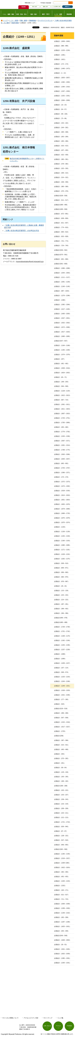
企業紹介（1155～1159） (62, 536)
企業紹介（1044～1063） (62, 273)
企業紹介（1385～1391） (62, 958)
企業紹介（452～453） (61, 876)
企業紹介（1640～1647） (62, 459)
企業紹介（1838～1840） (62, 41)
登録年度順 (15, 23)
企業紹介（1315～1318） (62, 722)
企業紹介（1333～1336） (62, 436)
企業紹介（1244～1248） (62, 681)
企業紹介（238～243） (61, 799)
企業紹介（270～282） (61, 758)
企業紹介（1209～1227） (62, 663)
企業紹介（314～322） (61, 177)
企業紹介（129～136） (61, 772)
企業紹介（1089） (60, 654)
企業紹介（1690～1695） (62, 336)
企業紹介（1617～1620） (62, 332)
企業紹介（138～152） (61, 835)
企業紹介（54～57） (61, 109)
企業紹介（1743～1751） (62, 418)
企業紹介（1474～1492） (62, 486)
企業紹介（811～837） (61, 223)
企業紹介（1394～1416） (62, 86)
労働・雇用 (23, 20)
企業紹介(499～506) (60, 209)
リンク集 (60, 1018)
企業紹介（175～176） (61, 477)
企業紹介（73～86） (61, 118)
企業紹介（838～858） (61, 218)
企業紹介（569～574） (61, 672)
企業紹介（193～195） (61, 776)
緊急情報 (24, 6)
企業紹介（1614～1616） (62, 495)
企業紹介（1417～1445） (62, 309)
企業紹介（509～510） (61, 563)
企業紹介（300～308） (61, 132)
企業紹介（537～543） (61, 840)
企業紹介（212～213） (61, 817)
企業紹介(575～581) (60, 254)
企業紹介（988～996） (61, 46)
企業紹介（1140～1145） (62, 286)
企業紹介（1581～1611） (62, 404)
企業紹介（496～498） (61, 713)
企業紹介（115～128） (61, 590)
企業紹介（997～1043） (62, 291)
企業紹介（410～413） (61, 145)
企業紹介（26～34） (61, 586)
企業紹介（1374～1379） (62, 354)
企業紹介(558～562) (60, 250)
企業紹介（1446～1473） (62, 68)
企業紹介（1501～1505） (62, 949)
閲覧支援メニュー (30, 2)
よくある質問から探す (56, 6)
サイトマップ (47, 1018)
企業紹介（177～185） (61, 699)
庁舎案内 (69, 1026)
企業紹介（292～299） (61, 917)
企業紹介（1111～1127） (62, 277)
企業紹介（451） (59, 763)
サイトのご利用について (10, 1018)
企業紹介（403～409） (61, 931)
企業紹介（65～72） (61, 377)
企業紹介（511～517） (61, 200)
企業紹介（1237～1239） (62, 649)
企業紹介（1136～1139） (62, 531)
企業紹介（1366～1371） (62, 472)
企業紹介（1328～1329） (62, 690)
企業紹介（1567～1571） (62, 441)
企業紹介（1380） (60, 300)
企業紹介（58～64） (61, 767)
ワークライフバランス (45, 20)
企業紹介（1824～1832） (62, 372)
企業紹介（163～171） (61, 890)
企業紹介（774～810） (61, 227)
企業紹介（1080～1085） (62, 545)
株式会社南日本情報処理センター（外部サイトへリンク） (27, 160)
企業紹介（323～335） (61, 168)
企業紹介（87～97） (61, 831)
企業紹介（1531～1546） (62, 695)
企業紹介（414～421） (61, 745)
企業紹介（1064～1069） (62, 100)
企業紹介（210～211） (61, 813)
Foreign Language (46, 2)
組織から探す (45, 6)
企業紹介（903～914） (61, 232)
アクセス (58, 1026)
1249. (6, 48)
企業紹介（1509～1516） (62, 368)
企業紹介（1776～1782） (62, 431)
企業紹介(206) (58, 736)
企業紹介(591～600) (60, 264)
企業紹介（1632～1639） (62, 953)
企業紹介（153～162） (61, 123)
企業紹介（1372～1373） (62, 481)
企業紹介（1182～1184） (62, 640)
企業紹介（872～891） (61, 214)
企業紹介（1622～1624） (62, 867)
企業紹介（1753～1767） (62, 468)
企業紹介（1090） (60, 658)
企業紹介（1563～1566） (62, 454)
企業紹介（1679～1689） (62, 509)
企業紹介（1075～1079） (62, 518)
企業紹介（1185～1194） (62, 854)
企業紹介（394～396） (61, 613)
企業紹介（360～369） (61, 186)
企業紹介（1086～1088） (62, 268)
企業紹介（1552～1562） (62, 323)
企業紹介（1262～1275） (62, 559)
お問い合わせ (47, 1026)
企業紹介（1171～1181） (62, 549)
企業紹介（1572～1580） (62, 327)
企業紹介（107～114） (61, 668)
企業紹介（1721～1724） (62, 822)
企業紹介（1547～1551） (62, 318)
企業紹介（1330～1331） (62, 963)
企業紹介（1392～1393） (62, 82)
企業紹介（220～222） (61, 790)
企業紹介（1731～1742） (62, 631)
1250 (6, 101)
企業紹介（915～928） (61, 236)
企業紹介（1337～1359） (62, 91)
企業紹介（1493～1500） (62, 313)
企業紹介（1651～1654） (62, 500)
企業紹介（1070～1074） (62, 522)
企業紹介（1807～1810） (62, 413)
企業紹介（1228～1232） (62, 554)
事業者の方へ (67, 6)
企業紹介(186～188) (60, 786)
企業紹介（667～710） (61, 400)
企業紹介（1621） (60, 59)
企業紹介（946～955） (61, 845)
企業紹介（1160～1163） (62, 540)
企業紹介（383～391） (61, 159)
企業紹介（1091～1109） (62, 282)
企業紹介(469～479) (60, 618)
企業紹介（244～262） (61, 127)
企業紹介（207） (59, 359)
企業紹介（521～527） (61, 894)
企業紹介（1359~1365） (62, 863)
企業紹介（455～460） (61, 427)
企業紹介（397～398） (61, 740)
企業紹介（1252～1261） (62, 96)
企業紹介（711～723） (61, 899)
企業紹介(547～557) (60, 341)
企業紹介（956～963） (61, 572)
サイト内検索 (55, 2)
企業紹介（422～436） (61, 155)
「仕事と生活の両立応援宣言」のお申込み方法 (21, 231)
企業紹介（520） (59, 704)
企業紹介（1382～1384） (62, 304)
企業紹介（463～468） (61, 749)
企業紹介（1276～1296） (62, 295)
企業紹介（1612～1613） (62, 395)
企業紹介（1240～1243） (62, 881)
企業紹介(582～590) (60, 849)
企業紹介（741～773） (61, 241)
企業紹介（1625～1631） (62, 926)
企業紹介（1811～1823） (62, 409)
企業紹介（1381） (60, 55)
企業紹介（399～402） (61, 608)
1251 (6, 147)
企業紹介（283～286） (61, 141)
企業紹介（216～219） (61, 804)
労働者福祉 (32, 20)
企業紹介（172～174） (61, 64)
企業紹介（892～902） (61, 463)
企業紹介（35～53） (61, 944)
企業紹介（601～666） (61, 259)
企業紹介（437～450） (61, 150)
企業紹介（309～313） (61, 173)
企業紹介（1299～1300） (62, 908)
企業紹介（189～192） (61, 781)
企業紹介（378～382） (61, 164)
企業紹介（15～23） (61, 105)
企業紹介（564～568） (61, 386)
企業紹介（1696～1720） (62, 513)
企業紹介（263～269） (61, 136)
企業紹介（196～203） (61, 382)
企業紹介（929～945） (61, 826)
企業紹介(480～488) (60, 622)
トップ (5, 20)
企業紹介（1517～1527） (62, 727)
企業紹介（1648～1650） (62, 940)
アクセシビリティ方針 (31, 1018)
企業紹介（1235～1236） (62, 645)
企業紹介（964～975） (61, 577)
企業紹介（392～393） (61, 872)
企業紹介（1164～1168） (62, 345)
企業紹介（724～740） (61, 245)
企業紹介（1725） (60, 731)
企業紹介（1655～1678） (62, 504)
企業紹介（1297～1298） (62, 922)
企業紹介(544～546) (60, 935)
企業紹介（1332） (60, 885)
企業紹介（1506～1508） (62, 904)
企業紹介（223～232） (61, 595)
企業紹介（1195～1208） (62, 350)
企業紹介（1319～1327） (62, 858)
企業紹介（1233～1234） (62, 50)
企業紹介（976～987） (61, 581)
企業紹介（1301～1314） (62, 445)
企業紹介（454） (59, 754)
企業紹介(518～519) (60, 708)
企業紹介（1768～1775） (62, 450)
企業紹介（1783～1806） (62, 422)
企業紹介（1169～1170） (62, 636)
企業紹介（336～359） (61, 182)
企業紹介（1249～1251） (62, 686)
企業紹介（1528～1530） (62, 490)
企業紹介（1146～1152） (62, 913)
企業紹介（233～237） (61, 795)
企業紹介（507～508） (61, 717)
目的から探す (34, 6)
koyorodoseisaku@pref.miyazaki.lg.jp (29, 261)
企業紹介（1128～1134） (62, 391)
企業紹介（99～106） (61, 114)
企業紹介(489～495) (60, 205)
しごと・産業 (13, 20)
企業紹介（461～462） (61, 363)
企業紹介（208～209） (61, 808)
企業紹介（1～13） (60, 73)
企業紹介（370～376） (61, 191)
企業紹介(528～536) (60, 195)
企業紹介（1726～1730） (62, 627)
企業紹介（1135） (60, 527)
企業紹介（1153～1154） (62, 677)
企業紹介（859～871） (61, 568)
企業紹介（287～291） (61, 604)
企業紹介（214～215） (61, 599)
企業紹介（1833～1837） (62, 77)
